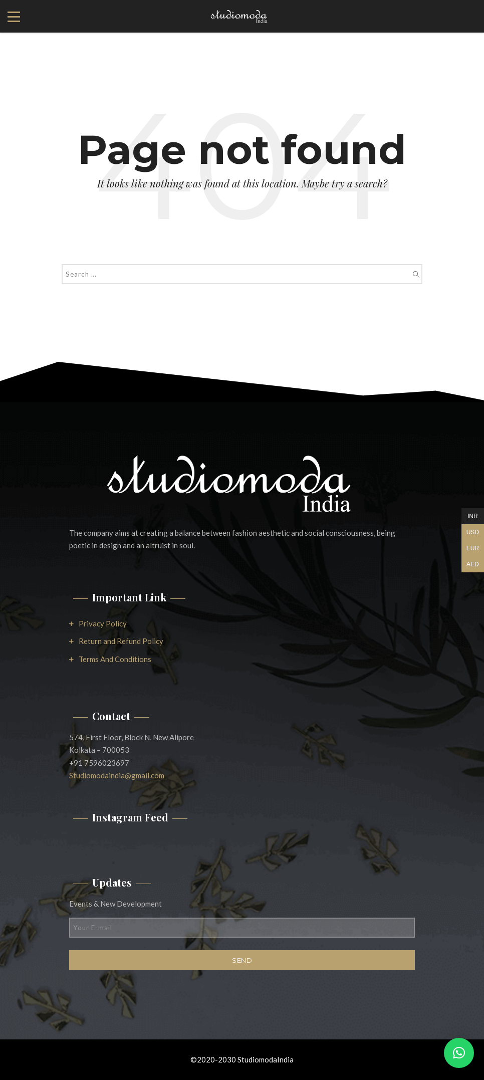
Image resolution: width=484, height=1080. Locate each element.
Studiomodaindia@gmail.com (116, 775)
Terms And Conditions (115, 659)
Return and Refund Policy (121, 640)
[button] (459, 1053)
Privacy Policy (103, 623)
